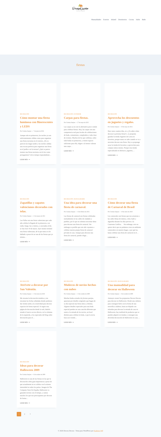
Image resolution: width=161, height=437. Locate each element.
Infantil (113, 20)
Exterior (106, 20)
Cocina (131, 20)
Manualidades (96, 20)
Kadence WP (98, 431)
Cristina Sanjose (26, 131)
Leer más (25, 159)
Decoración (24, 114)
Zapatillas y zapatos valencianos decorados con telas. (36, 207)
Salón (138, 20)
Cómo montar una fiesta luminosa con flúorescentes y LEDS (36, 122)
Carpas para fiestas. (76, 117)
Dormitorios (122, 20)
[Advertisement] (80, 39)
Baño (144, 20)
